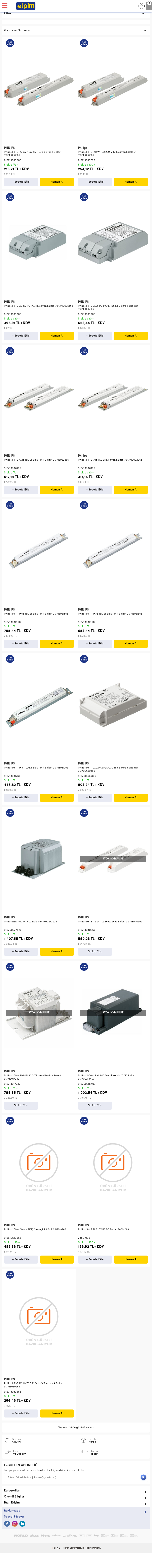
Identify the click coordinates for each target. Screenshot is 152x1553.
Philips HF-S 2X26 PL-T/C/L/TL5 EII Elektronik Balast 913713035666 (108, 307)
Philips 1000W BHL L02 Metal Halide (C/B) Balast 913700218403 (106, 1077)
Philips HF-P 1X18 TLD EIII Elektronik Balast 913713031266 (36, 767)
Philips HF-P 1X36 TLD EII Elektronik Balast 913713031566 (110, 614)
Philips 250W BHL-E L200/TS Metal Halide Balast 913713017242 (32, 1077)
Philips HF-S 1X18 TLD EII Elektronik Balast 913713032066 (110, 460)
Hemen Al (57, 181)
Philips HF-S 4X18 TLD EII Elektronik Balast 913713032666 (36, 460)
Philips (82, 148)
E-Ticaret (64, 1548)
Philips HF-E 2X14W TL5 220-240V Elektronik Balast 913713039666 (33, 1385)
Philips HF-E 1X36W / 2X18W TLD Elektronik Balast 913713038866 (32, 154)
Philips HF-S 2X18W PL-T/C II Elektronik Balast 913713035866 (38, 306)
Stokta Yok (95, 951)
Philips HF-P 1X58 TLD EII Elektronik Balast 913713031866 (36, 614)
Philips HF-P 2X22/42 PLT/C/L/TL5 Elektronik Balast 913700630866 (108, 769)
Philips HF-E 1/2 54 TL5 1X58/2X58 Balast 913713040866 (110, 921)
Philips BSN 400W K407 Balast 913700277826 (30, 921)
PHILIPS (9, 148)
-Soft (55, 1548)
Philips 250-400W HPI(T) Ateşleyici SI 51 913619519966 (35, 1229)
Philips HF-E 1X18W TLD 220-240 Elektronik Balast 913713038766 (107, 154)
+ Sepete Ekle (21, 181)
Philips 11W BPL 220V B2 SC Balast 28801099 (103, 1229)
